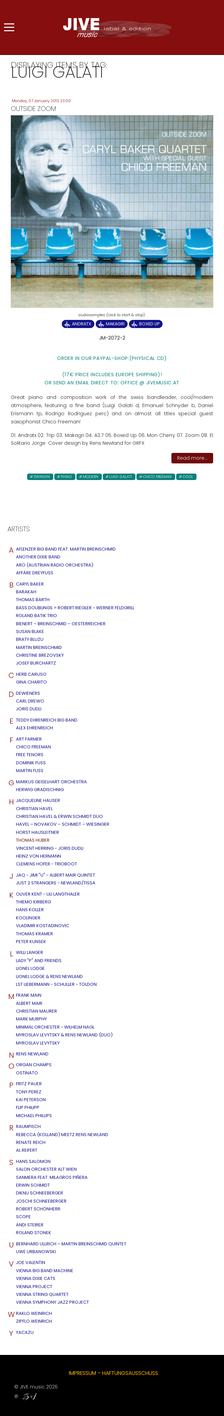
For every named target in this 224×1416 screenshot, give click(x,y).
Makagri (115, 324)
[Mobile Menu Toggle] (9, 27)
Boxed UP (149, 324)
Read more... (192, 458)
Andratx (81, 324)
